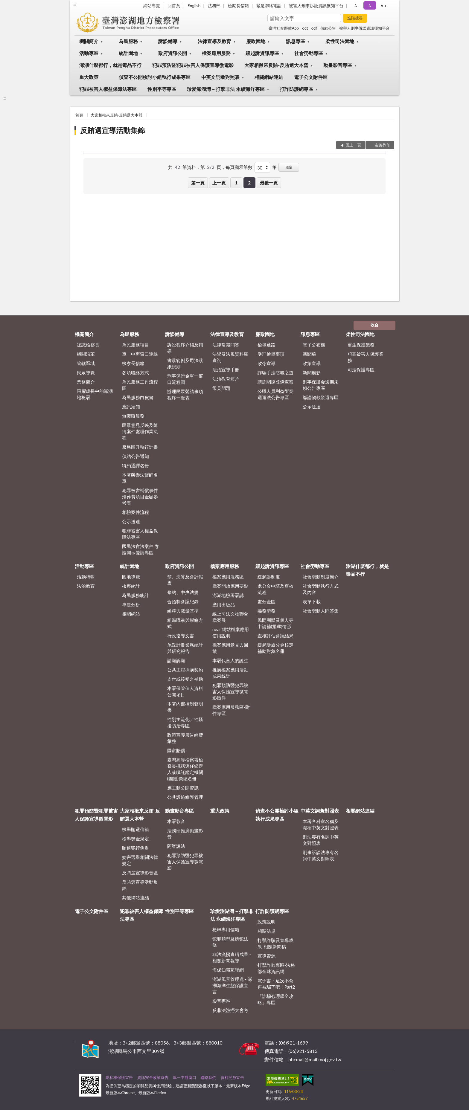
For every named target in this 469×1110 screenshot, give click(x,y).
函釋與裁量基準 (183, 610)
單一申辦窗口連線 (140, 354)
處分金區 (266, 601)
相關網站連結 (269, 77)
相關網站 (131, 613)
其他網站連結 (135, 897)
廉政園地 (255, 41)
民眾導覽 (86, 372)
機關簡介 (88, 41)
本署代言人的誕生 (230, 660)
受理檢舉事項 (271, 354)
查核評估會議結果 (275, 635)
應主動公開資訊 (183, 787)
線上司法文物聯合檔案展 (230, 617)
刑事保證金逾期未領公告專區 (321, 385)
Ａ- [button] (356, 5)
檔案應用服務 (216, 53)
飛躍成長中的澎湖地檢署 (95, 394)
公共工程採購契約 (185, 669)
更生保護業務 (361, 344)
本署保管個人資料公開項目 (185, 691)
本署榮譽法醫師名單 (140, 478)
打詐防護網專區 (296, 89)
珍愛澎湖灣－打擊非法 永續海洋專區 (226, 89)
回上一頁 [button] (353, 145)
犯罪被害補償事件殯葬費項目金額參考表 (140, 497)
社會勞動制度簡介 (321, 576)
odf (314, 28)
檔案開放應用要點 (230, 586)
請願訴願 (176, 660)
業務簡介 (86, 381)
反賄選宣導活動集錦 (112, 130)
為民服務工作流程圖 (140, 385)
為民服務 (128, 41)
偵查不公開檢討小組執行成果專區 (155, 77)
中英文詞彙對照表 (220, 77)
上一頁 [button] (219, 182)
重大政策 (88, 77)
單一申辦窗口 (184, 1077)
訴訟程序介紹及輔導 (185, 348)
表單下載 (312, 601)
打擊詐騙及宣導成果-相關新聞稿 (275, 943)
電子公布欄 (314, 344)
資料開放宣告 (232, 1077)
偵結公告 (328, 28)
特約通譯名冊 (135, 465)
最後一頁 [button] (269, 182)
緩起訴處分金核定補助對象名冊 (275, 648)
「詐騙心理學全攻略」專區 (275, 999)
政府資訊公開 (172, 53)
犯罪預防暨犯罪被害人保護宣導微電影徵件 (230, 691)
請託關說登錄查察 (275, 381)
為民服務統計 (135, 595)
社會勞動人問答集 (321, 610)
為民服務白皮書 (137, 397)
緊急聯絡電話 (268, 5)
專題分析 (131, 604)
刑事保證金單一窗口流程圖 (185, 379)
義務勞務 (266, 610)
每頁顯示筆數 (239, 167)
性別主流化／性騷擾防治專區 (185, 722)
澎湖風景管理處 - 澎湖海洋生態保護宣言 (232, 985)
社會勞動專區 (308, 53)
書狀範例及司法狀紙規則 (185, 363)
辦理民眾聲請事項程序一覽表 (185, 394)
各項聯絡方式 (135, 372)
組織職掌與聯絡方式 (185, 623)
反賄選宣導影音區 (140, 872)
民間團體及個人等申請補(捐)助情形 (275, 623)
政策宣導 (312, 363)
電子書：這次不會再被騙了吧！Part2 (276, 984)
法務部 (214, 5)
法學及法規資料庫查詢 (230, 357)
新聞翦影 (312, 372)
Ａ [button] (370, 5)
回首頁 (174, 5)
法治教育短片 (225, 378)
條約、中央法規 (183, 592)
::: (74, 4)
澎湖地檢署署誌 (228, 595)
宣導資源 (266, 955)
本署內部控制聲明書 (185, 707)
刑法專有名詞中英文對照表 (321, 840)
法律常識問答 (225, 344)
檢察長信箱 (238, 5)
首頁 (79, 115)
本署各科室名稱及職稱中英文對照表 (321, 824)
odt (305, 28)
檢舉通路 (266, 344)
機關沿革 (86, 354)
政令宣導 (266, 363)
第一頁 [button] (198, 182)
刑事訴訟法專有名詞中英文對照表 (321, 855)
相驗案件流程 (135, 512)
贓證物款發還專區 (321, 397)
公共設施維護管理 (185, 797)
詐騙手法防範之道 (275, 372)
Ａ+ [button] (383, 5)
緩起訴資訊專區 (262, 53)
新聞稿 (309, 354)
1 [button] (236, 182)
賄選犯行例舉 (135, 848)
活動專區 (88, 53)
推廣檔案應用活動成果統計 (230, 673)
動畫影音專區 (337, 65)
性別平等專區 (161, 89)
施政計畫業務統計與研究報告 (185, 648)
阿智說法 (176, 846)
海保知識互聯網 (228, 969)
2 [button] (249, 182)
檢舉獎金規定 (135, 838)
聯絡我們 (208, 1077)
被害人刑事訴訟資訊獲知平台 (316, 5)
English (194, 5)
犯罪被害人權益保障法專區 (108, 89)
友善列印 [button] (382, 145)
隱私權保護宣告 (119, 1077)
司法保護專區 (361, 369)
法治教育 (86, 586)
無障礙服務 (133, 416)
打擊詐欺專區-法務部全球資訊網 (276, 968)
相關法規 (266, 931)
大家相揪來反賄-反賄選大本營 (276, 65)
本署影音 (176, 821)
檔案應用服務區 (228, 576)
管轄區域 (86, 363)
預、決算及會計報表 (185, 580)
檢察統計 (131, 586)
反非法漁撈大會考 (230, 1010)
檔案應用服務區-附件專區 (231, 710)
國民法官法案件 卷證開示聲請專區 (140, 549)
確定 (289, 167)
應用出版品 (223, 604)
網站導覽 (151, 5)
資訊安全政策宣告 (152, 1077)
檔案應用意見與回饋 (230, 648)
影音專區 (221, 1001)
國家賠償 (176, 750)
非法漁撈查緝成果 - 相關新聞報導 (231, 957)
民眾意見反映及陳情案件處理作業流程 (140, 431)
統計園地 (128, 53)
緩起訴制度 (269, 576)
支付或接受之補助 (185, 679)
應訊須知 (131, 406)
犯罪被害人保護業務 (365, 357)
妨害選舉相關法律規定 (140, 860)
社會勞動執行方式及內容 (321, 589)
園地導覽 (131, 576)
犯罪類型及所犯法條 (230, 942)
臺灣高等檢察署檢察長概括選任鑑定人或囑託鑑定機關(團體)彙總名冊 (185, 769)
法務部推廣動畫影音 (185, 833)
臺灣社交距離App (284, 28)
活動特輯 (86, 576)
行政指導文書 (180, 635)
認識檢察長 (88, 344)
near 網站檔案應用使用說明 (230, 632)
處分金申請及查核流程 (275, 589)
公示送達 (131, 521)
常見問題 (221, 388)
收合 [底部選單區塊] (374, 325)
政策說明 (266, 921)
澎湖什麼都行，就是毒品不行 (110, 65)
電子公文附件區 (311, 77)
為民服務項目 (135, 344)
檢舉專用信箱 (225, 929)
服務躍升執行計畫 (140, 447)
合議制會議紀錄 (183, 601)
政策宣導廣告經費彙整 (185, 738)
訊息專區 (295, 41)
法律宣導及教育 (214, 41)
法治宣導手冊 (225, 369)
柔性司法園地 (339, 41)
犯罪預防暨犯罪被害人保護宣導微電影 (193, 65)
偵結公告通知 (135, 456)
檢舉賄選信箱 (135, 829)
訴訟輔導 (167, 41)
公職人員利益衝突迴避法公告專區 (275, 394)
